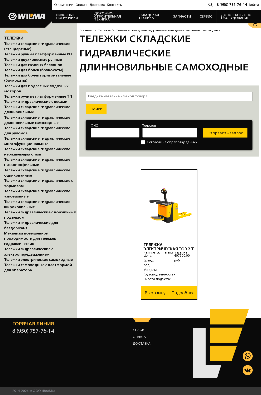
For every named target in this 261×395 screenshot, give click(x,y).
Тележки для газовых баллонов (33, 65)
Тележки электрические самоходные (38, 260)
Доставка (97, 5)
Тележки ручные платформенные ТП (38, 97)
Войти (254, 5)
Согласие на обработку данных (169, 142)
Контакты (114, 5)
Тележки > (106, 30)
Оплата (81, 5)
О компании (63, 5)
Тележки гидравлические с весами (35, 102)
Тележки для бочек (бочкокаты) (33, 70)
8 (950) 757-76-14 (232, 5)
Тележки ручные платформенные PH (38, 54)
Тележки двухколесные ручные (33, 60)
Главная (85, 30)
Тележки (14, 38)
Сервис (139, 330)
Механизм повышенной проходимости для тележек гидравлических (30, 239)
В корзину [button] (155, 292)
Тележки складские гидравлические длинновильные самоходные (168, 30)
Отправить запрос (225, 132)
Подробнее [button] (182, 292)
